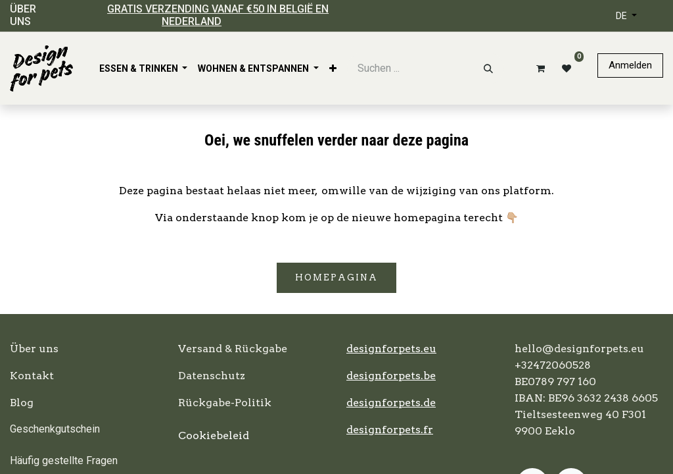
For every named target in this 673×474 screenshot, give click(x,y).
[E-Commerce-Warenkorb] (538, 68)
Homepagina (336, 277)
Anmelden (630, 65)
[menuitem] (143, 69)
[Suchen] (488, 68)
